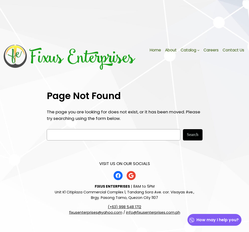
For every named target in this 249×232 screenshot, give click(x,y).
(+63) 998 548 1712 (124, 206)
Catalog (188, 50)
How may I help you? (214, 219)
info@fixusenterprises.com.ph (153, 212)
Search (192, 134)
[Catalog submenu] (198, 50)
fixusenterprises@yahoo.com (95, 212)
